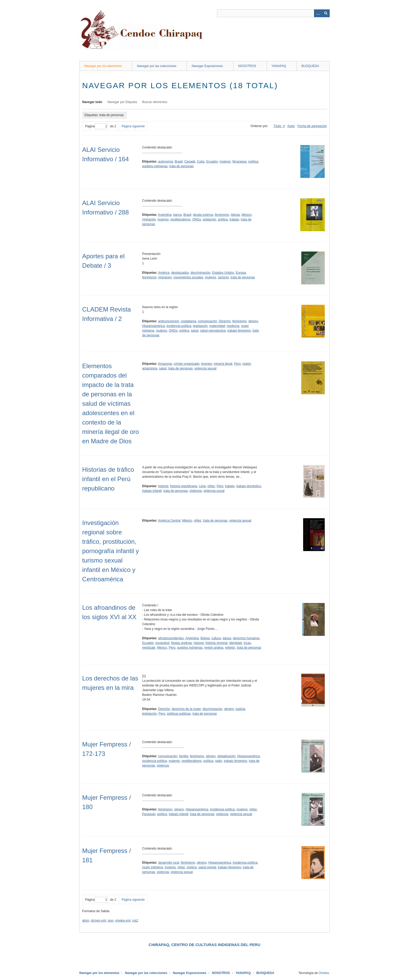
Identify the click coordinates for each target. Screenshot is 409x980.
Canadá (189, 161)
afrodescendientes (171, 638)
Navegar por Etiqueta (122, 102)
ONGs (196, 219)
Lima (202, 486)
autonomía (165, 161)
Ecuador (212, 161)
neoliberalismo (180, 219)
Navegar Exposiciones (207, 66)
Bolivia (205, 638)
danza (226, 638)
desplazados (180, 272)
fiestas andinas (181, 643)
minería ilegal (223, 364)
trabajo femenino (239, 330)
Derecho (225, 321)
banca (177, 215)
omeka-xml (123, 920)
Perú (237, 364)
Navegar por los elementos (103, 66)
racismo (223, 277)
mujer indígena (152, 867)
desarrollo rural (168, 862)
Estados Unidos (223, 272)
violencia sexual (205, 368)
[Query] (273, 13)
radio (218, 761)
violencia (195, 491)
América (164, 272)
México (246, 215)
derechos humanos (246, 638)
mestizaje (148, 647)
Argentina (164, 215)
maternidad (217, 326)
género (253, 321)
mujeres (225, 161)
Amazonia (165, 364)
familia (183, 756)
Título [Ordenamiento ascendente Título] (277, 126)
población (209, 219)
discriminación (200, 272)
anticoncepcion (168, 321)
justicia (240, 709)
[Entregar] (326, 13)
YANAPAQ (279, 66)
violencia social (214, 491)
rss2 (135, 920)
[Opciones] (318, 13)
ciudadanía (188, 321)
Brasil (179, 161)
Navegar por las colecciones (156, 66)
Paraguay (148, 814)
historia (163, 486)
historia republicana (183, 486)
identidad (235, 643)
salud (195, 330)
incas (247, 643)
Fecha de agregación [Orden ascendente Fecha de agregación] (312, 126)
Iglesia (235, 215)
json (110, 920)
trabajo (234, 219)
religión (230, 647)
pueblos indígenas (154, 166)
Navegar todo (92, 102)
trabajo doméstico (248, 486)
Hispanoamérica (153, 326)
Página (96, 126)
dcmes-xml (98, 920)
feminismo (222, 215)
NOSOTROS (247, 66)
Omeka (324, 973)
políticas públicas (179, 713)
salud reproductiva (213, 330)
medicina (233, 326)
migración (149, 219)
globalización (226, 756)
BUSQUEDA (310, 66)
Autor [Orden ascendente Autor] (291, 126)
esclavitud (162, 643)
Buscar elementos (154, 102)
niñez (211, 486)
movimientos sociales (188, 277)
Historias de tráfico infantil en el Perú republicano (108, 479)
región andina (213, 647)
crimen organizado (187, 364)
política (253, 161)
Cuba (200, 161)
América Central (169, 520)
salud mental (207, 867)
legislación (200, 326)
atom (85, 920)
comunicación (207, 321)
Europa (241, 272)
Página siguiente (133, 126)
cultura (216, 638)
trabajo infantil (152, 491)
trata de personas (181, 166)
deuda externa (203, 215)
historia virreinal (216, 643)
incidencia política (178, 326)
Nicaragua (239, 161)
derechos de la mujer (186, 709)
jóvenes (206, 364)
